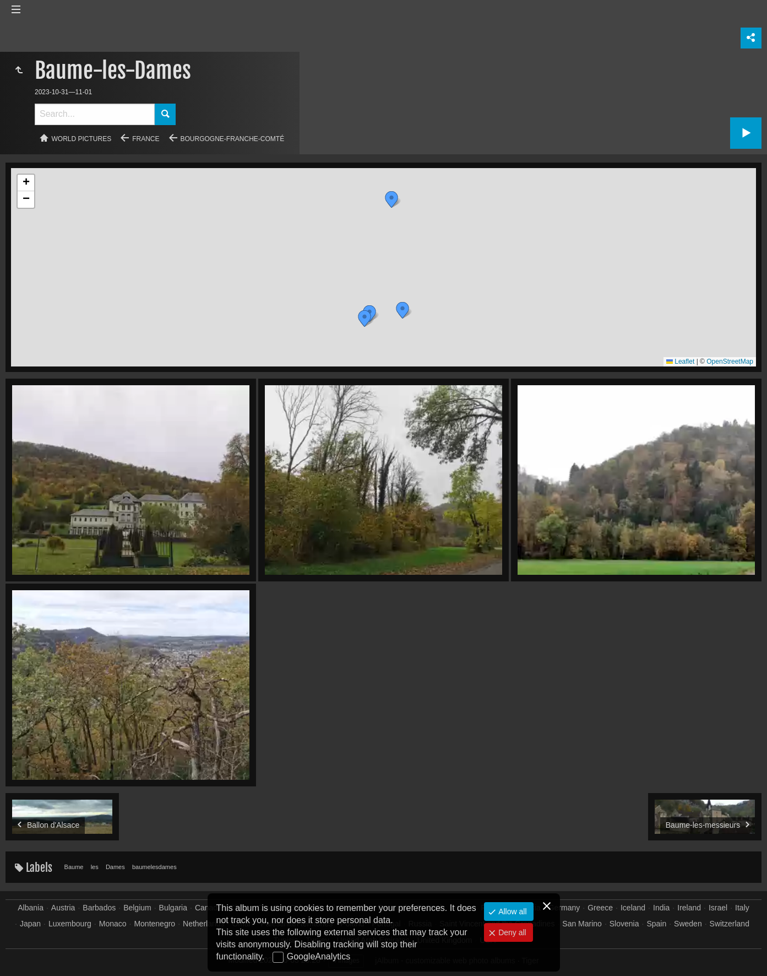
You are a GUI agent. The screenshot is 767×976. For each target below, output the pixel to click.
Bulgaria (173, 907)
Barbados (99, 907)
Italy (742, 907)
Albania (30, 907)
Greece (600, 907)
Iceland (633, 907)
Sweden (688, 923)
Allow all (511, 911)
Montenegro (154, 923)
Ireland (689, 907)
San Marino (582, 923)
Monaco (113, 923)
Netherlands (204, 923)
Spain (656, 923)
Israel (718, 907)
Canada (208, 907)
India (661, 907)
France (145, 139)
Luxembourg (69, 923)
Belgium (137, 907)
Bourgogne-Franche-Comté (233, 139)
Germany (564, 907)
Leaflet (680, 361)
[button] (402, 310)
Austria (63, 907)
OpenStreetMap (729, 361)
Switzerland (729, 923)
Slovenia (624, 923)
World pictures (82, 139)
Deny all (511, 932)
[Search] (95, 114)
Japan (30, 923)
